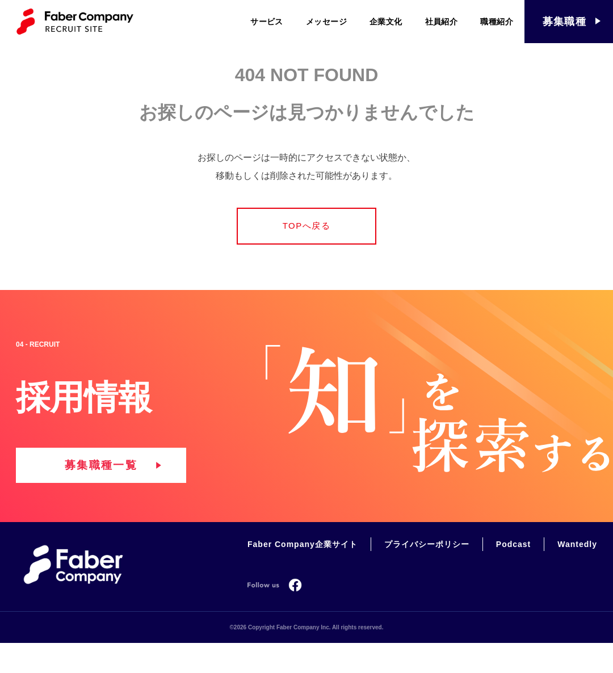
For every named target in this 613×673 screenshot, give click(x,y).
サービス (266, 21)
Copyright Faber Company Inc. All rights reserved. (316, 648)
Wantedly (577, 565)
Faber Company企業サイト (302, 565)
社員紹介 (441, 21)
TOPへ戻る (307, 229)
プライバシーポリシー (426, 565)
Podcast (513, 565)
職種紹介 (496, 21)
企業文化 (386, 21)
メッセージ (326, 21)
